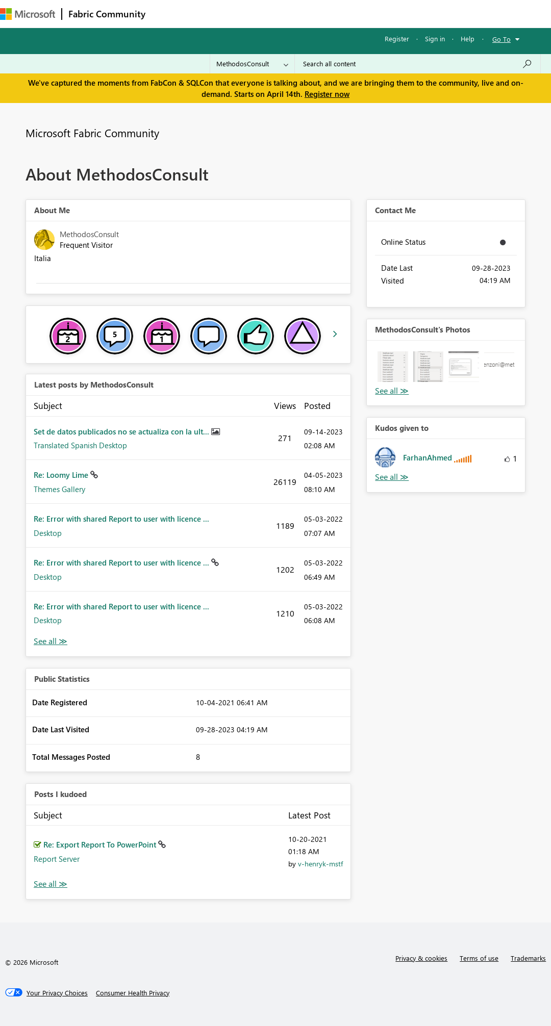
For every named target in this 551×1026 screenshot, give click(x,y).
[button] (393, 366)
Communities (301, 13)
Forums (169, 13)
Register (397, 38)
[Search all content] (417, 63)
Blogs (346, 13)
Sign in (435, 38)
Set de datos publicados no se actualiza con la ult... (122, 431)
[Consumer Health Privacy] (132, 993)
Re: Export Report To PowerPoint (100, 844)
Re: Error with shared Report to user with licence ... (121, 519)
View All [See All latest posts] (50, 641)
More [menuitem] (381, 13)
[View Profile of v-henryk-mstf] (320, 863)
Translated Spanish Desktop (80, 445)
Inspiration (213, 13)
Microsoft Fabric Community (92, 132)
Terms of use (479, 958)
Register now (327, 94)
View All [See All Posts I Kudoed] (50, 884)
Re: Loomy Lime (62, 475)
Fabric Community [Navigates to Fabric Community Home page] (106, 14)
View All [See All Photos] (392, 391)
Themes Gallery (59, 489)
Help (467, 38)
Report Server (57, 859)
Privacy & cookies (421, 958)
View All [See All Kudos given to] (392, 477)
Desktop (48, 533)
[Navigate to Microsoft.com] (27, 14)
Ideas (255, 13)
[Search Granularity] (252, 63)
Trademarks (528, 958)
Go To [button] (501, 39)
